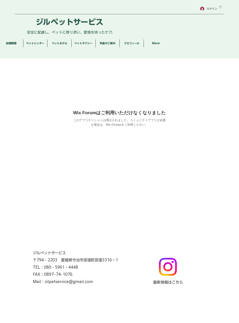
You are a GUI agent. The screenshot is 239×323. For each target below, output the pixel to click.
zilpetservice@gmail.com (69, 281)
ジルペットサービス (69, 22)
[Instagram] (168, 267)
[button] (220, 7)
